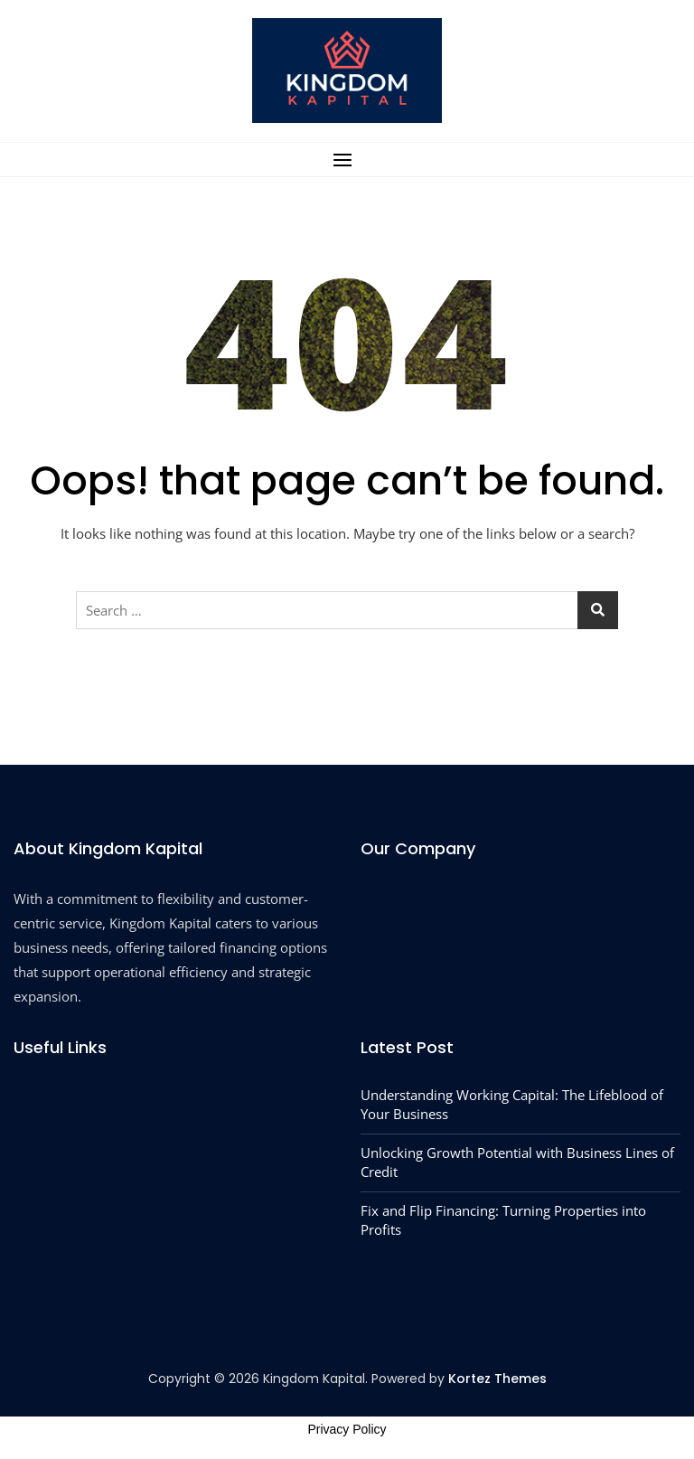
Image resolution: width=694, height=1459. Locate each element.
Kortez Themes (497, 1379)
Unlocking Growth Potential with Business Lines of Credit (517, 1162)
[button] (347, 159)
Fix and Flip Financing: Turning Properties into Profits (503, 1219)
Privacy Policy (346, 1429)
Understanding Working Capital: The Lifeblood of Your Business (512, 1104)
